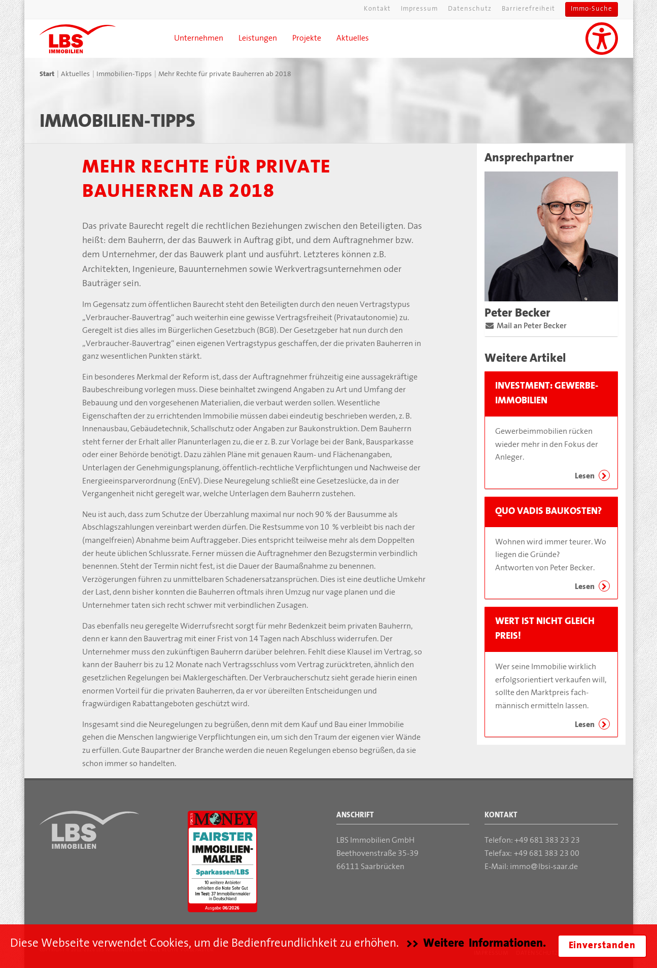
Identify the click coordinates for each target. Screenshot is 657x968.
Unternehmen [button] (198, 38)
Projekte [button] (306, 38)
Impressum (419, 9)
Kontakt (377, 9)
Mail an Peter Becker (529, 326)
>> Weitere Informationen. (476, 943)
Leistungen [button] (257, 38)
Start (47, 74)
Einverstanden (602, 946)
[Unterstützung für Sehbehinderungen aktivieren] (601, 38)
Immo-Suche (591, 9)
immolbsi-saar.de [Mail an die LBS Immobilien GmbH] (544, 867)
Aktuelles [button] (352, 38)
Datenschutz (470, 9)
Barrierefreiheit (528, 9)
